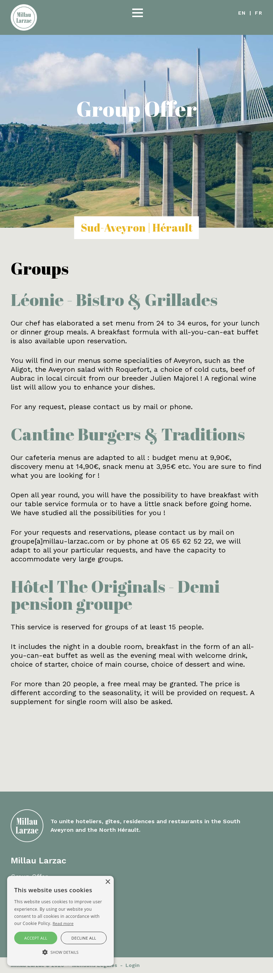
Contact (23, 903)
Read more (63, 923)
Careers (22, 894)
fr (258, 13)
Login (132, 965)
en (242, 13)
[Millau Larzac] (24, 16)
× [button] (107, 882)
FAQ (17, 885)
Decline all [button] (83, 938)
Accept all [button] (35, 938)
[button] (137, 13)
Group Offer (29, 876)
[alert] (60, 921)
